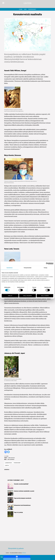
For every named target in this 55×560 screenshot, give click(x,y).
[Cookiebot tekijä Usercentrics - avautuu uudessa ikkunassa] (47, 263)
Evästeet (24, 552)
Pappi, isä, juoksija (18, 512)
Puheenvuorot (32, 9)
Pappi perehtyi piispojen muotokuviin (22, 498)
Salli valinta (27, 295)
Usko (25, 9)
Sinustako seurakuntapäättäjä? (21, 484)
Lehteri (27, 3)
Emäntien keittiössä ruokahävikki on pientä (24, 491)
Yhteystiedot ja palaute (16, 548)
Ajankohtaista (8, 462)
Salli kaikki (45, 295)
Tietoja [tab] (45, 267)
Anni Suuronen (10, 459)
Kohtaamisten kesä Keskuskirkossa (22, 505)
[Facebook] (17, 557)
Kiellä (10, 295)
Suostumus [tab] (10, 267)
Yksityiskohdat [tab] (27, 267)
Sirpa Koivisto (11, 457)
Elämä (20, 9)
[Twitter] (8, 452)
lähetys (7, 465)
